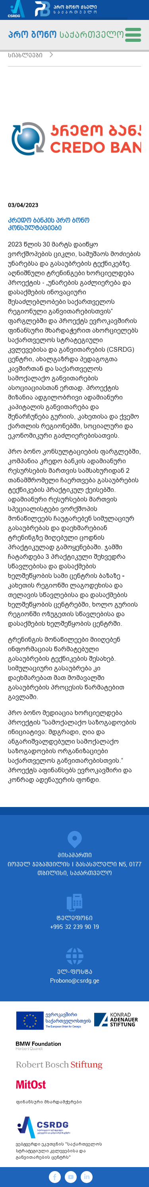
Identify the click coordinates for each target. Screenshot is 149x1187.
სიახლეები (25, 55)
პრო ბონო (66, 34)
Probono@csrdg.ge (74, 980)
